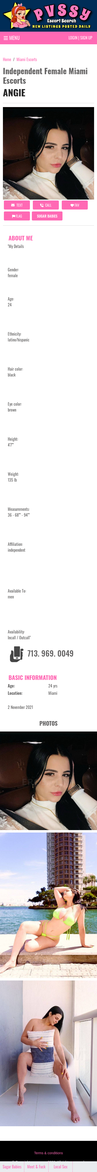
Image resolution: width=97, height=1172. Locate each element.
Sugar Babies (47, 216)
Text (17, 205)
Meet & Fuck (36, 1167)
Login (73, 38)
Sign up (86, 38)
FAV (75, 205)
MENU (12, 37)
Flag (17, 216)
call (46, 205)
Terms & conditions (48, 1153)
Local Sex (60, 1167)
